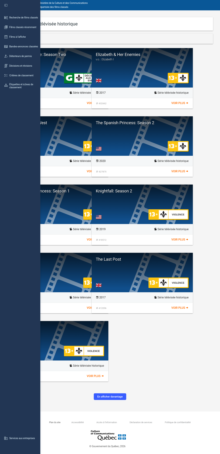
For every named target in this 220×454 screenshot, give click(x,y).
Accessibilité (101, 422)
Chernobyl (61, 259)
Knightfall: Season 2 (154, 191)
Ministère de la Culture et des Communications (103, 3)
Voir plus (115, 103)
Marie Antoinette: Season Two (79, 54)
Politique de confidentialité (182, 422)
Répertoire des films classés (94, 7)
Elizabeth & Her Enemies (172, 56)
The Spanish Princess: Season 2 (165, 122)
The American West (69, 122)
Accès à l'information (123, 422)
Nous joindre (70, 422)
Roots (57, 327)
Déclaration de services (151, 422)
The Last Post (148, 259)
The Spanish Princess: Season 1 (81, 191)
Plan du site (84, 422)
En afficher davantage (130, 396)
